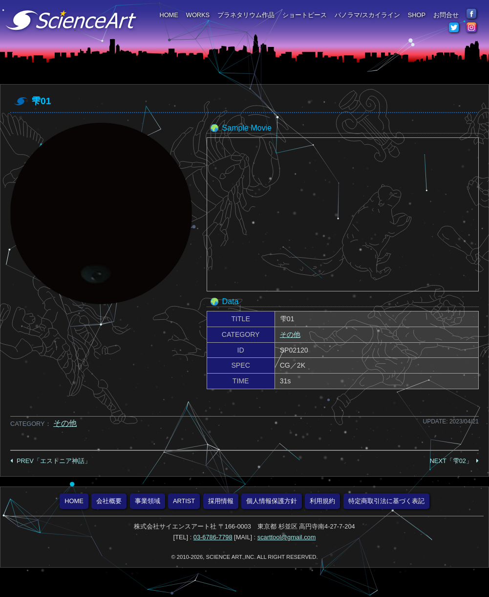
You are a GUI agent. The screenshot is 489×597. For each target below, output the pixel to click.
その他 (290, 334)
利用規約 (322, 501)
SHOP (416, 15)
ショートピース (304, 15)
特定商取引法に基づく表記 (386, 501)
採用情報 (221, 501)
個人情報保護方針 (271, 501)
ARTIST (184, 501)
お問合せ (446, 15)
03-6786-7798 (213, 537)
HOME (168, 15)
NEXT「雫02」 (451, 460)
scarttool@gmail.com (286, 537)
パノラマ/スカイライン (367, 15)
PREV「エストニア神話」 (54, 460)
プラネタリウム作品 (246, 15)
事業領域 (147, 501)
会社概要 (109, 501)
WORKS (198, 15)
